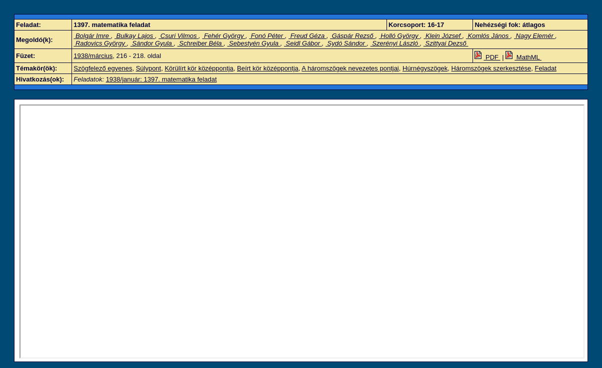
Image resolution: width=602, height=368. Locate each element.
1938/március (93, 56)
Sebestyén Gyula (253, 43)
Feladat (545, 68)
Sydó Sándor (346, 43)
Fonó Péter (267, 36)
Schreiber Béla (201, 43)
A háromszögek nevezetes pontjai (350, 68)
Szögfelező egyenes (103, 68)
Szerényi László (395, 43)
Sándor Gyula (152, 43)
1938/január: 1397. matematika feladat (161, 79)
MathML (524, 57)
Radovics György (100, 43)
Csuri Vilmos (178, 36)
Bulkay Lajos (134, 36)
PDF (487, 57)
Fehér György (224, 36)
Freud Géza (307, 36)
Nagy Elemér (534, 36)
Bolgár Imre (92, 36)
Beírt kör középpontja (267, 68)
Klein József (443, 36)
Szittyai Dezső (446, 43)
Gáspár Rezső (352, 36)
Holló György (399, 36)
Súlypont (149, 68)
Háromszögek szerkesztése (492, 68)
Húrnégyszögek (425, 68)
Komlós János (488, 36)
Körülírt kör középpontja (198, 68)
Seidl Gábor (303, 43)
